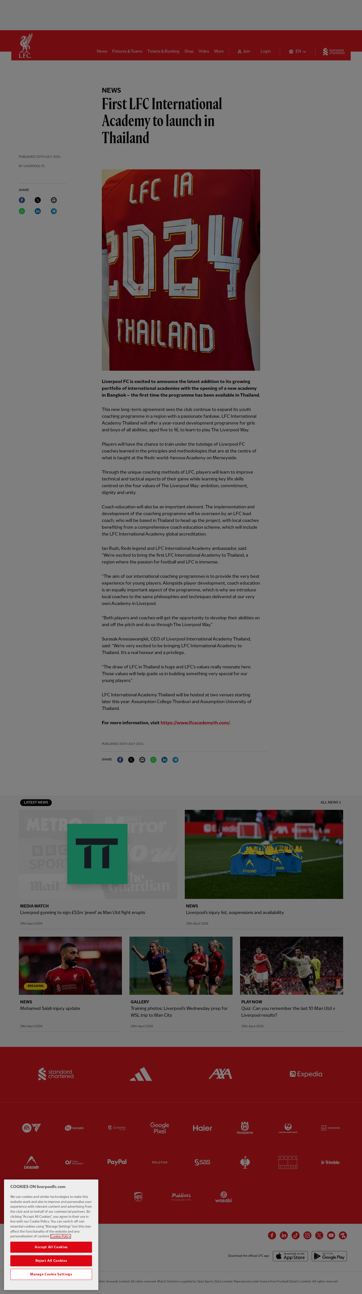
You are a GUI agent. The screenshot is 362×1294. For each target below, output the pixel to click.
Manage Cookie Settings (51, 1278)
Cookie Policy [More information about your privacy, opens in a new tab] (60, 1240)
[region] (51, 1238)
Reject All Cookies (51, 1264)
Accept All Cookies (51, 1251)
